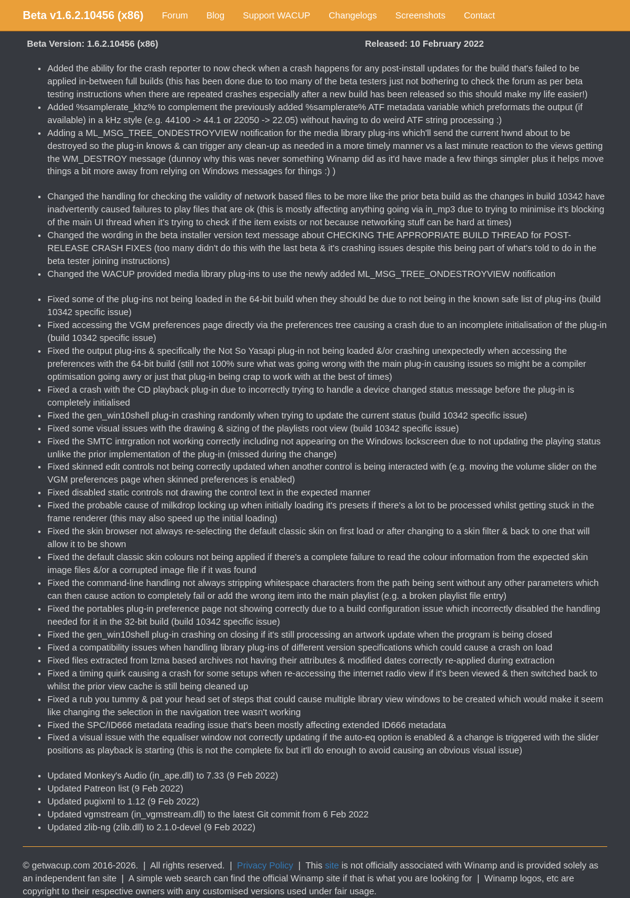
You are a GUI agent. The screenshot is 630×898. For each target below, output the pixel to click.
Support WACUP (276, 15)
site (332, 865)
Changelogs (353, 15)
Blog (216, 15)
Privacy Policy (265, 865)
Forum (175, 15)
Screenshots (420, 15)
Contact (479, 15)
